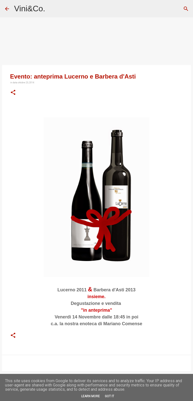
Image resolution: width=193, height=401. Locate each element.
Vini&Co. (29, 8)
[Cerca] (186, 9)
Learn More (90, 396)
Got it (109, 396)
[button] (13, 92)
